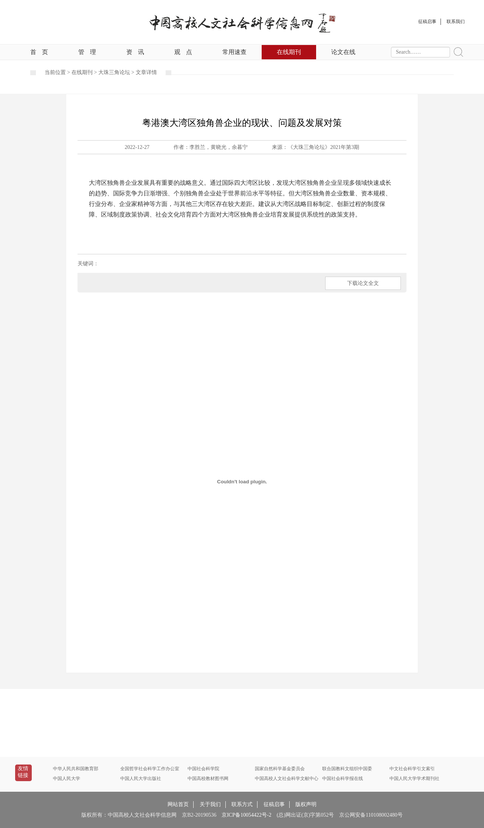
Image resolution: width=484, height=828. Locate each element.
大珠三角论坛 (114, 72)
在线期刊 (289, 52)
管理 (87, 52)
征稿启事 (274, 804)
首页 (39, 52)
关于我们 (210, 804)
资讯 (135, 52)
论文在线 (343, 52)
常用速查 (234, 52)
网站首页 (178, 804)
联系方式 (242, 804)
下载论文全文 (363, 283)
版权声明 (305, 804)
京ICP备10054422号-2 (246, 815)
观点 (183, 52)
